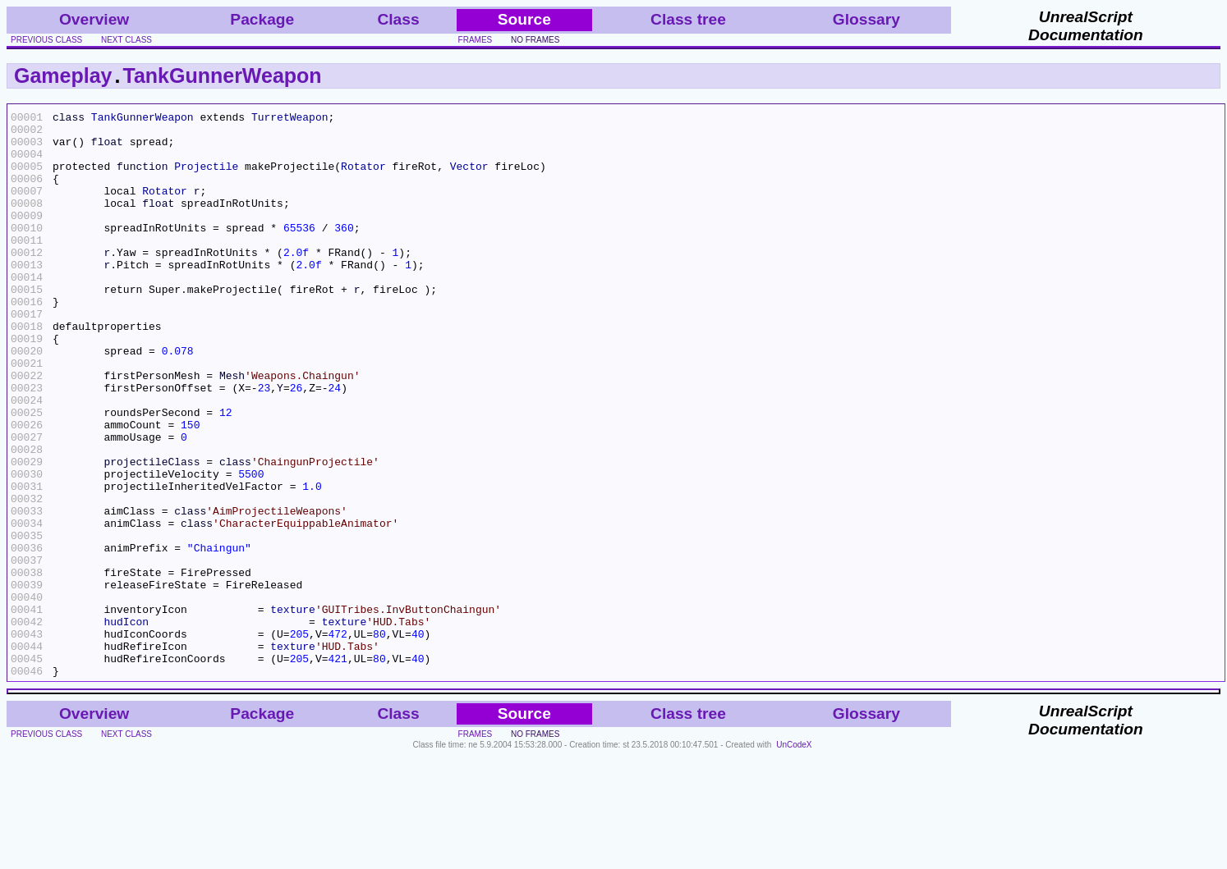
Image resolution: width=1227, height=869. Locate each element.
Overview (94, 19)
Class (398, 19)
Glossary (866, 19)
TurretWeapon (290, 119)
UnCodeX (793, 857)
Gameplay (63, 75)
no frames (535, 39)
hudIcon (126, 724)
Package (262, 19)
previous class (46, 39)
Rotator (363, 178)
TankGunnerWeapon (221, 75)
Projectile (206, 178)
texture (292, 709)
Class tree (688, 19)
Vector (469, 178)
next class (126, 39)
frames (475, 39)
